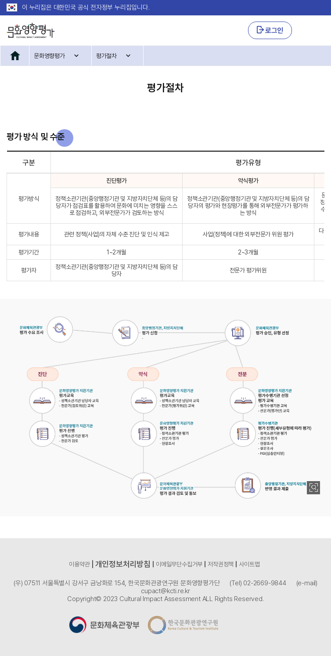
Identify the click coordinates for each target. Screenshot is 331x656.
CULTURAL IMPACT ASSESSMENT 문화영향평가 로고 (31, 30)
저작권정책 (221, 564)
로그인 (270, 30)
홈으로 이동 (14, 55)
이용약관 (79, 564)
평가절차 (106, 55)
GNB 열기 (312, 30)
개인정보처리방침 (123, 564)
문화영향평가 (49, 55)
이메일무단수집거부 (179, 564)
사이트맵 (249, 564)
